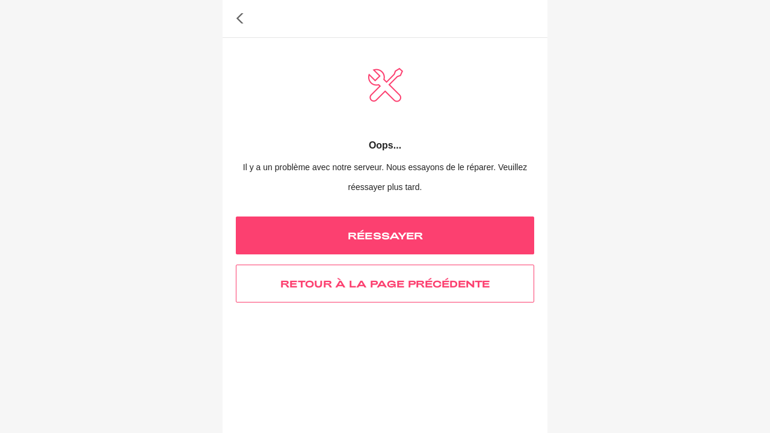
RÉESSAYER (385, 235)
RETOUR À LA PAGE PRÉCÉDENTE (385, 283)
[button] (240, 18)
